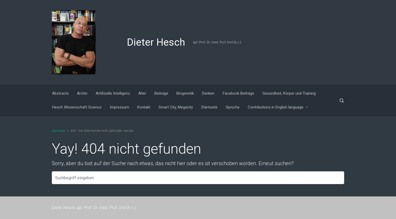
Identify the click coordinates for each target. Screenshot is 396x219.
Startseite (58, 131)
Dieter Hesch (156, 42)
